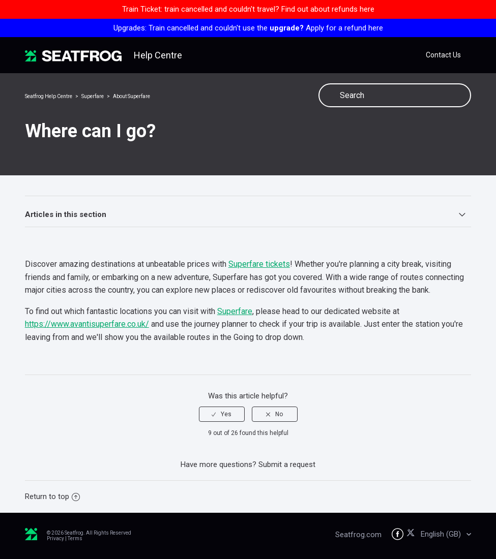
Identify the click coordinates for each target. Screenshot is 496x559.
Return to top (52, 496)
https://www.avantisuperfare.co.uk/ (87, 324)
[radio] (222, 414)
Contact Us (443, 55)
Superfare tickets (259, 264)
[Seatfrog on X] (412, 534)
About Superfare (131, 96)
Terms (75, 538)
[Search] (394, 95)
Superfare (92, 96)
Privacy (55, 538)
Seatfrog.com (358, 534)
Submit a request (286, 464)
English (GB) (442, 534)
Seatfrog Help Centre (48, 96)
